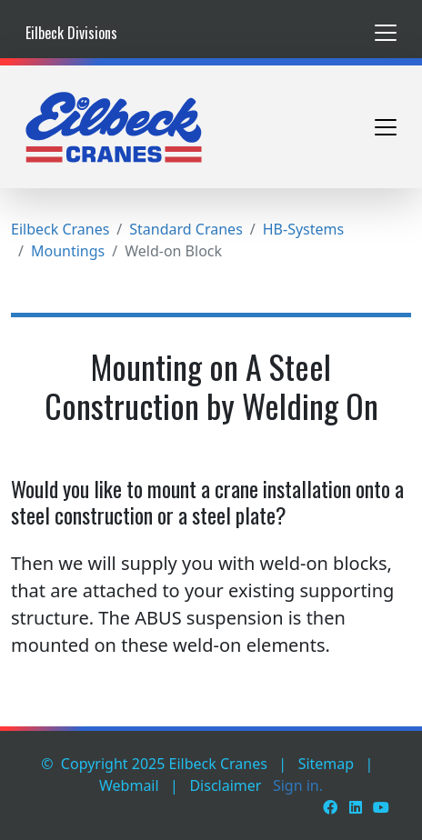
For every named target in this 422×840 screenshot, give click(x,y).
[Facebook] (330, 807)
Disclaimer (225, 785)
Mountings (68, 251)
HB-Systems (303, 229)
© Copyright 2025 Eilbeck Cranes (154, 764)
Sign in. (298, 785)
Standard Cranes (185, 229)
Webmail (129, 785)
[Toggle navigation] (385, 33)
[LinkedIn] (355, 807)
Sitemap (326, 764)
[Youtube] (381, 807)
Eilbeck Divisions (71, 33)
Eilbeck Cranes (60, 229)
